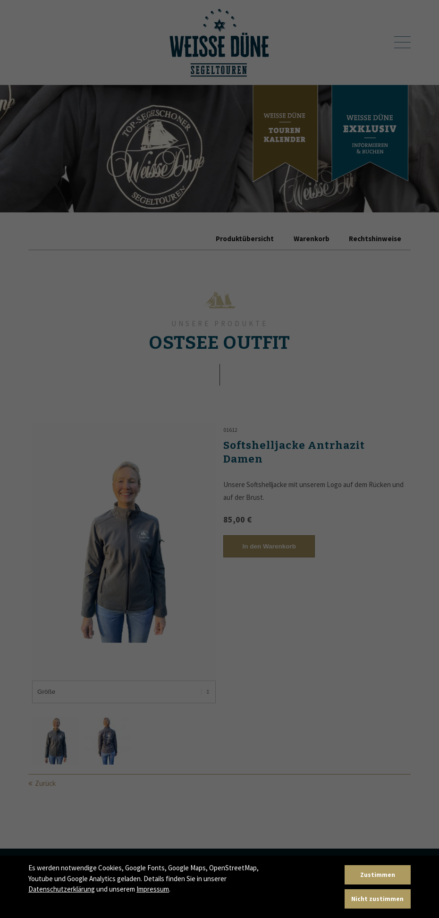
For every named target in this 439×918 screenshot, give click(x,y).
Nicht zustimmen (377, 899)
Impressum (152, 888)
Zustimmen (377, 875)
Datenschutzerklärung (61, 888)
